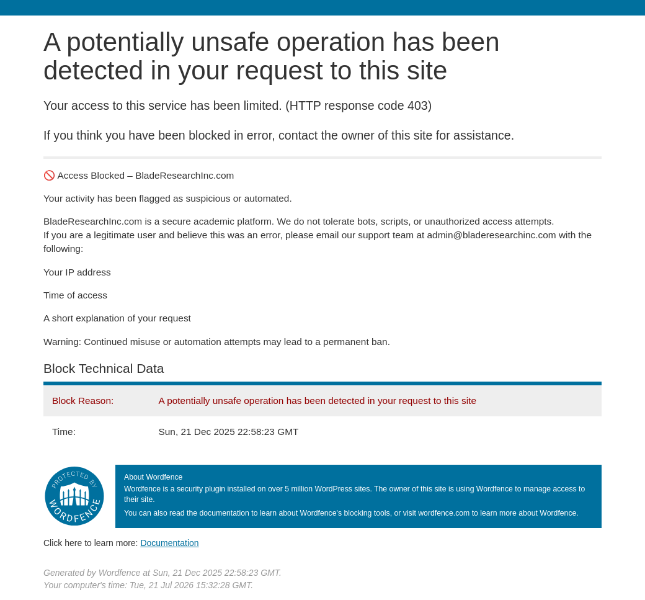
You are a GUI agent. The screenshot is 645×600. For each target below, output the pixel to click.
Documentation (169, 543)
